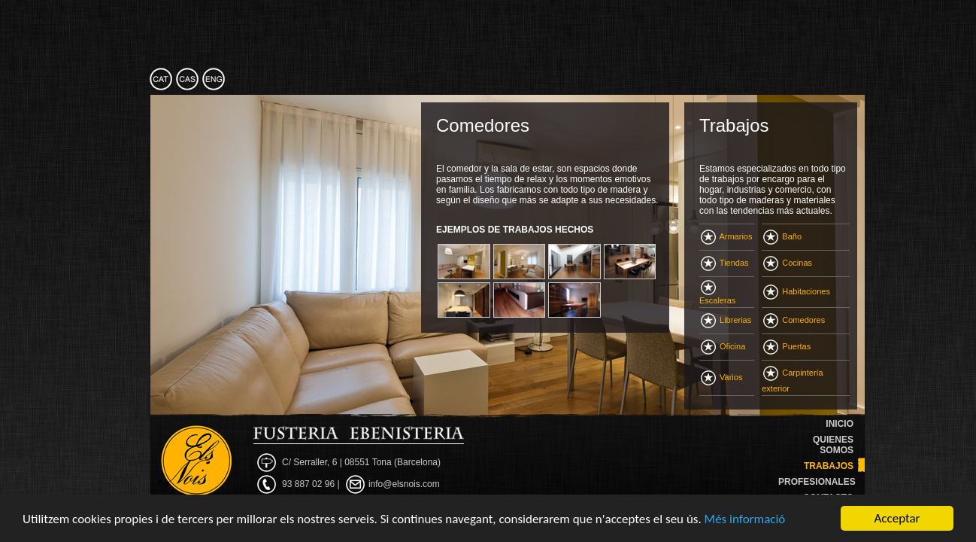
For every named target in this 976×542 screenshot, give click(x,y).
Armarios (726, 236)
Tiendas (725, 262)
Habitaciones (796, 291)
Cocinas (787, 262)
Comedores (794, 319)
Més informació (745, 519)
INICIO (839, 424)
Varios (721, 377)
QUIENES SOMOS (833, 444)
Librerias (726, 319)
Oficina (723, 346)
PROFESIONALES (817, 482)
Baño (782, 236)
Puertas (787, 346)
